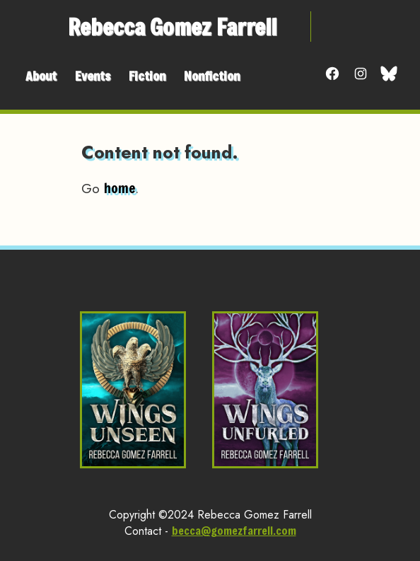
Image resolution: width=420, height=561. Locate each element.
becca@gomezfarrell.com (234, 530)
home (119, 188)
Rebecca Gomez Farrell (172, 26)
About (41, 75)
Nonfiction (212, 75)
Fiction (147, 75)
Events (92, 75)
